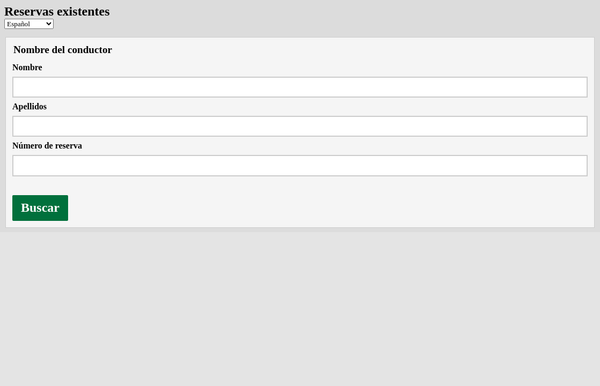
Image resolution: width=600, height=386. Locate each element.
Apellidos (29, 106)
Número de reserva (47, 145)
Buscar (40, 207)
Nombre (27, 67)
